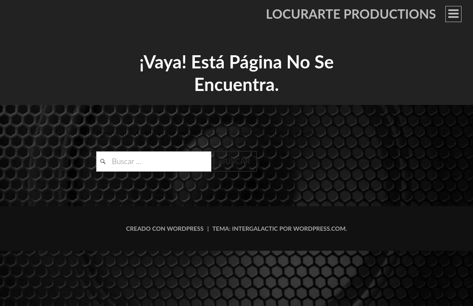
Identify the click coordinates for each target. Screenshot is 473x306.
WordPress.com (319, 228)
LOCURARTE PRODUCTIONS (351, 13)
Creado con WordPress (164, 228)
